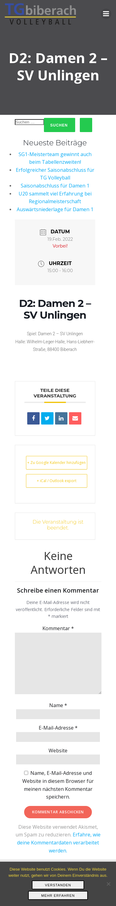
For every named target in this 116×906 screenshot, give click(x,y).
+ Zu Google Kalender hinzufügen (56, 462)
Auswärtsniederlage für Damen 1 (55, 209)
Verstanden (58, 885)
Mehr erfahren (58, 895)
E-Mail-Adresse (58, 727)
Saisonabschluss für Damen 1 (55, 185)
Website (58, 750)
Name (58, 705)
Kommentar (58, 628)
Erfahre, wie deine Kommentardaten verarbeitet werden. (59, 842)
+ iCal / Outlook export (56, 480)
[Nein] (108, 884)
